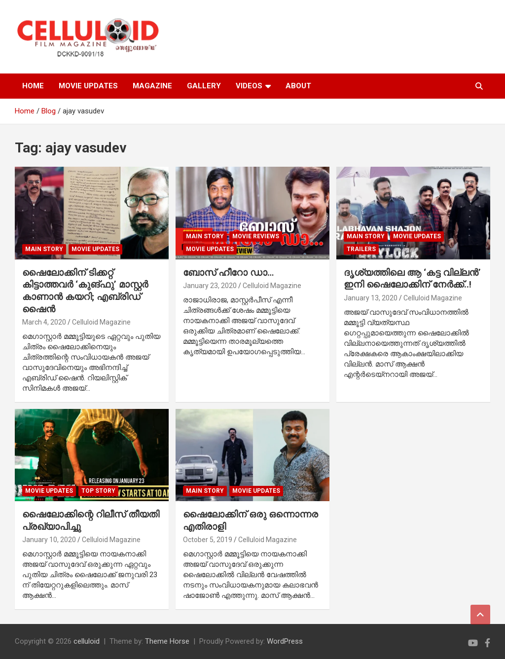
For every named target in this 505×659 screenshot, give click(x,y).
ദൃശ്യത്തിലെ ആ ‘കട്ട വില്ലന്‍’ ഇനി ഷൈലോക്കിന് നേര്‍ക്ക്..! (412, 279)
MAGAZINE (152, 85)
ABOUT (298, 85)
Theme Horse (167, 641)
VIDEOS (249, 85)
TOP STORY (98, 490)
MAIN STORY (44, 249)
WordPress (285, 641)
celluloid (86, 641)
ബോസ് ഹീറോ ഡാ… (228, 272)
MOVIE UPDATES (88, 85)
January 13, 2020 (370, 298)
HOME (33, 85)
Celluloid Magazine (101, 322)
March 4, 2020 (44, 322)
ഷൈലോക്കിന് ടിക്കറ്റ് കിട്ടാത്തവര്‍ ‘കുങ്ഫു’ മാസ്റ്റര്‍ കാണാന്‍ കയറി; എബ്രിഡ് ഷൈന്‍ (85, 291)
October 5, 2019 (207, 540)
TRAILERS (361, 249)
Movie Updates (95, 249)
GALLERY (204, 85)
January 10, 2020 (49, 540)
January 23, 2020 (210, 286)
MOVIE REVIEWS (255, 236)
